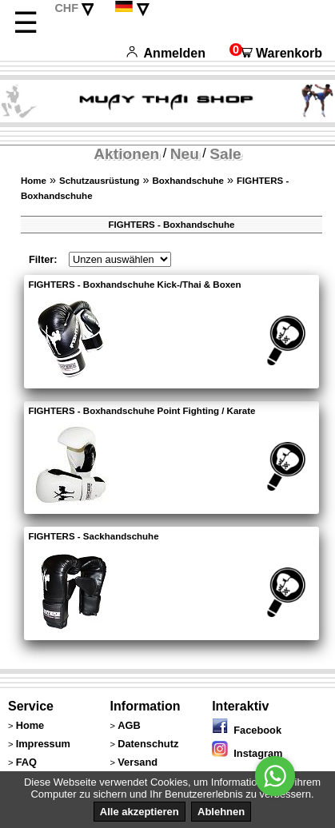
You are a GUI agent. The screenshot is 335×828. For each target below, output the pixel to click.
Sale (225, 153)
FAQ (26, 762)
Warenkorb (275, 53)
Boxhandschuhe (188, 180)
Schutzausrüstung (99, 180)
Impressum (43, 744)
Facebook (246, 730)
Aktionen (126, 153)
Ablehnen (221, 812)
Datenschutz (148, 744)
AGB (129, 725)
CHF (66, 8)
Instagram (247, 753)
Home (33, 180)
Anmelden (165, 53)
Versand (138, 762)
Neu (184, 153)
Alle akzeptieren (139, 812)
